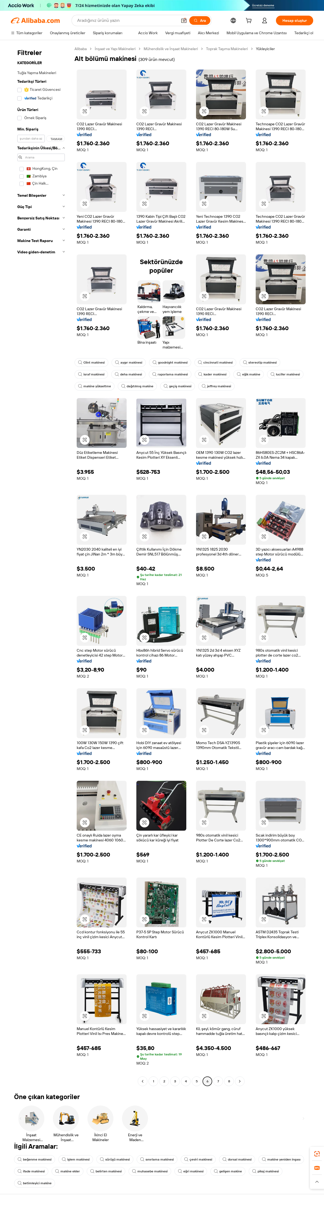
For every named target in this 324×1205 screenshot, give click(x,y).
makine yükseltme (94, 386)
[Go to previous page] (142, 1081)
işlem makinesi (76, 1159)
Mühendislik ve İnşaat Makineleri (171, 49)
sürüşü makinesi (115, 1159)
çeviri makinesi (198, 1159)
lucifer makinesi (285, 374)
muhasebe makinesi (150, 1171)
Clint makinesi (91, 362)
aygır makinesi (128, 362)
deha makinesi (128, 374)
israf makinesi (91, 374)
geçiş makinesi (177, 386)
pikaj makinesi (265, 1171)
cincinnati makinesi (215, 362)
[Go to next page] (240, 1081)
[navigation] (41, 565)
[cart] (250, 21)
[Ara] (199, 20)
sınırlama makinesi (157, 1159)
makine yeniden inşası (281, 1159)
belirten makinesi (106, 1171)
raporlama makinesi (170, 374)
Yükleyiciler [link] (265, 49)
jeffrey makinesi (216, 386)
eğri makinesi (191, 1171)
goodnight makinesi (170, 362)
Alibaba (81, 49)
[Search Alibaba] (126, 20)
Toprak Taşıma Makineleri (227, 49)
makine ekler (67, 1171)
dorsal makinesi (237, 1159)
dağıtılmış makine (137, 386)
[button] (184, 20)
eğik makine (248, 374)
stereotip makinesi (260, 362)
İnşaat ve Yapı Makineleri (115, 49)
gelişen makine (228, 1171)
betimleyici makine (35, 1183)
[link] (317, 1154)
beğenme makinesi (35, 1159)
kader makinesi (212, 374)
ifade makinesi (31, 1171)
